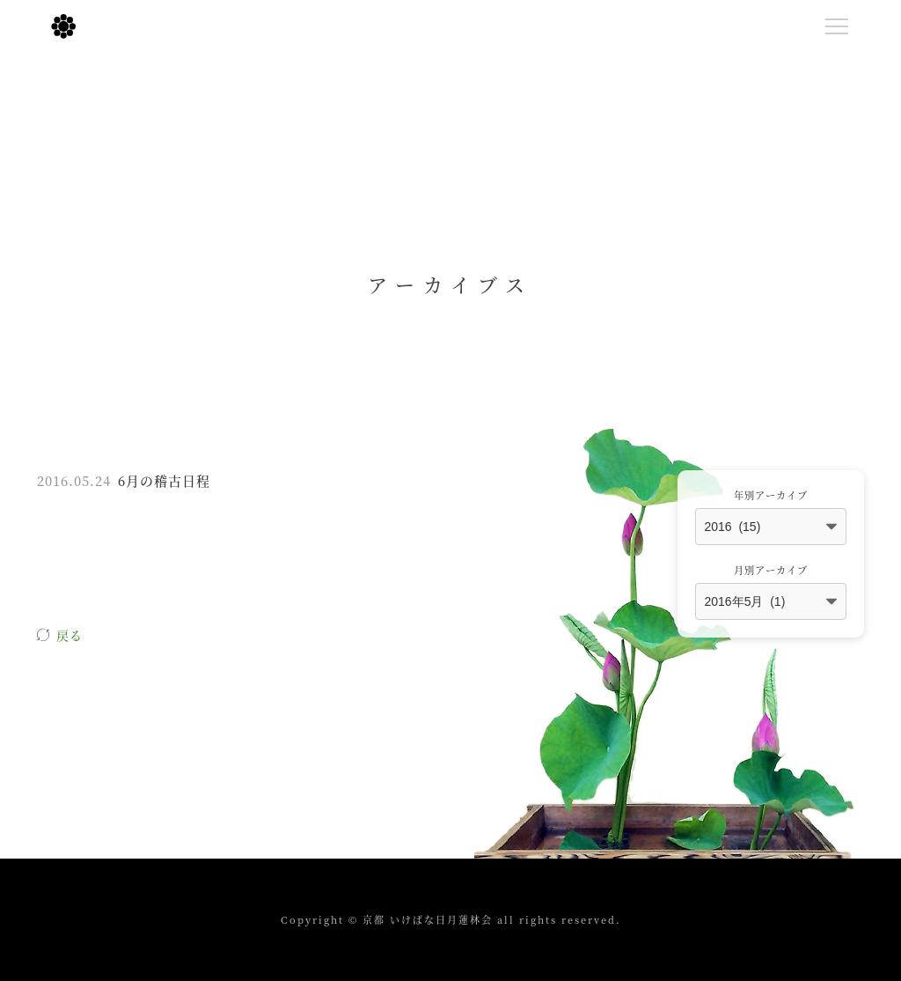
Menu (840, 23)
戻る (69, 635)
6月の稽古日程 (164, 480)
